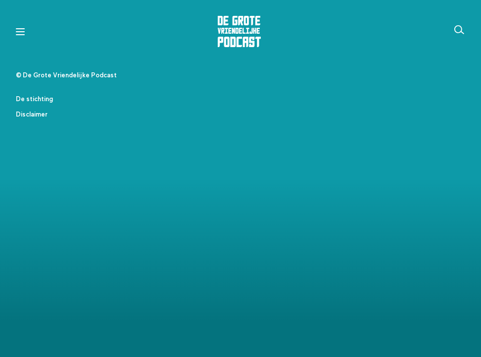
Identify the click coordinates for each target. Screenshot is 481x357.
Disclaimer (32, 115)
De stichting (34, 99)
